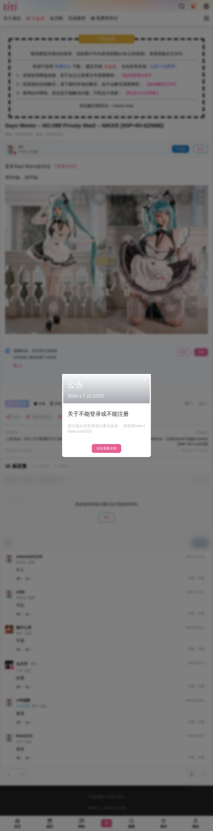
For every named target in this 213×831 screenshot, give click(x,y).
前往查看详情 (106, 448)
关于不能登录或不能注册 (98, 414)
